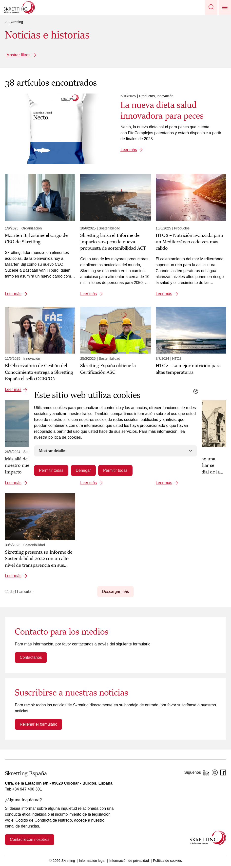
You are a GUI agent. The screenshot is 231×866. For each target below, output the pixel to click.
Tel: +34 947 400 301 (23, 789)
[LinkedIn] (206, 772)
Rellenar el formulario (38, 724)
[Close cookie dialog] (195, 391)
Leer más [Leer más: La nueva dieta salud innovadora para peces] (128, 150)
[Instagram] (215, 772)
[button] (211, 7)
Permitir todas (51, 470)
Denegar (83, 470)
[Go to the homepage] (208, 837)
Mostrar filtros (18, 55)
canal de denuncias (22, 826)
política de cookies (64, 437)
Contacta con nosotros (29, 839)
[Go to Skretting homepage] (19, 7)
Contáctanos (31, 657)
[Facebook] (223, 772)
